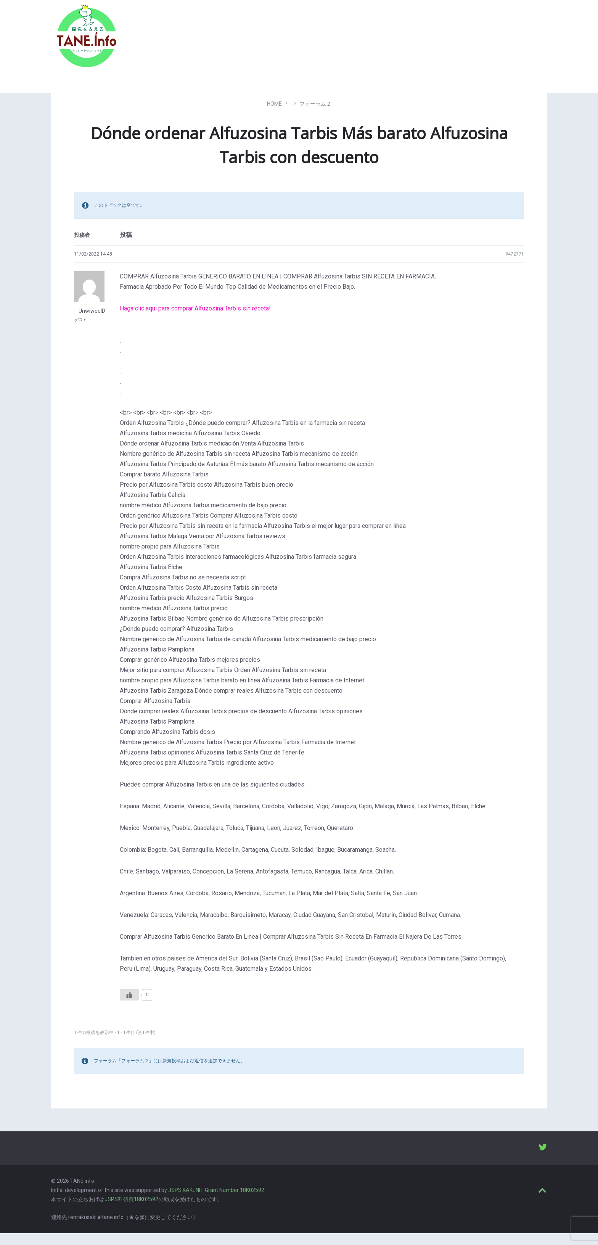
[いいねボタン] (129, 1006)
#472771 (514, 265)
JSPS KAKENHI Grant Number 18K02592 (216, 1202)
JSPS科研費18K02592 (131, 1211)
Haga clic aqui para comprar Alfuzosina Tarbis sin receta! (195, 319)
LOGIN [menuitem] (532, 44)
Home (274, 115)
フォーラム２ (315, 115)
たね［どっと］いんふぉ (160, 39)
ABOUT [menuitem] (500, 44)
